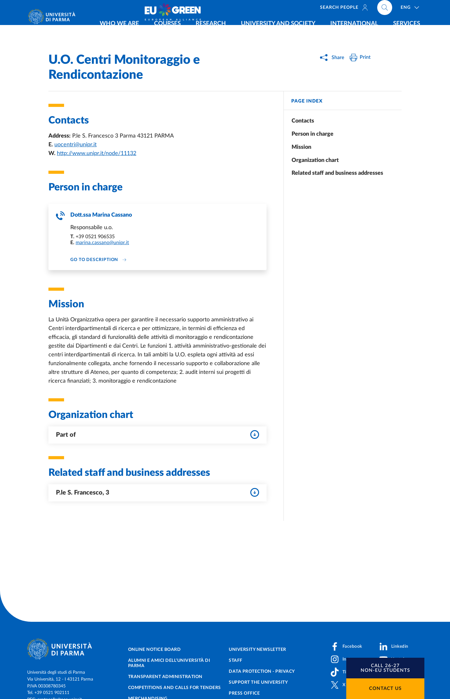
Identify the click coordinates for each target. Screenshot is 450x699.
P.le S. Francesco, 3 (157, 492)
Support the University (258, 682)
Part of (157, 434)
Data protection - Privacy (262, 671)
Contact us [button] (385, 688)
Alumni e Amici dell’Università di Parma (169, 663)
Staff (235, 660)
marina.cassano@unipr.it (102, 242)
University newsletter (257, 649)
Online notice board (154, 649)
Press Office (244, 693)
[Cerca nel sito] (423, 9)
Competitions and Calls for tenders (174, 688)
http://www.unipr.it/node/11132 (96, 153)
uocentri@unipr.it (75, 145)
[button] (385, 668)
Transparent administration (165, 677)
